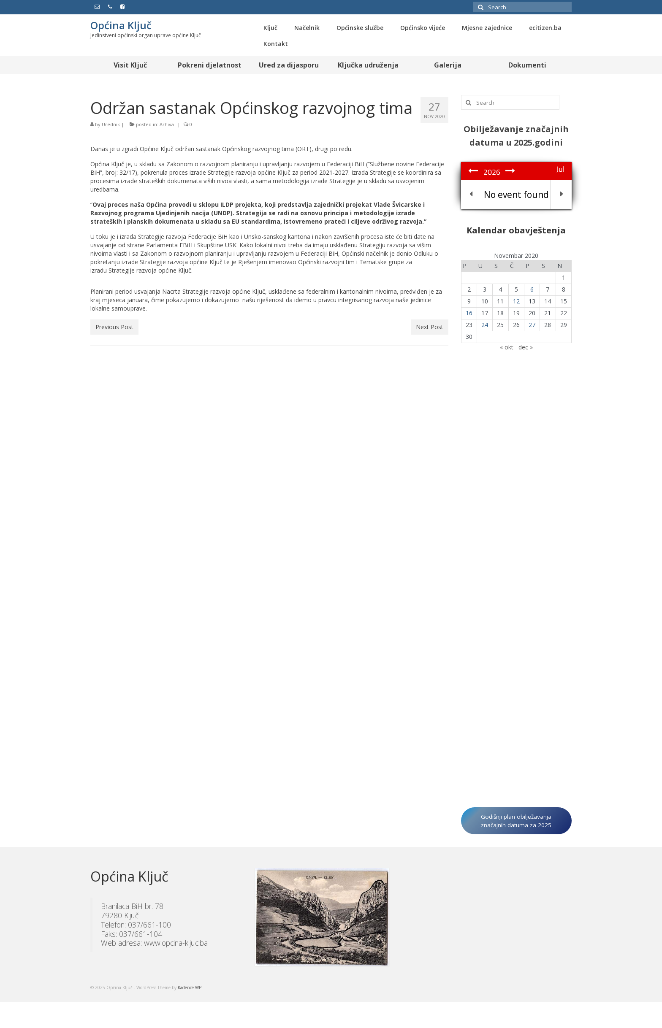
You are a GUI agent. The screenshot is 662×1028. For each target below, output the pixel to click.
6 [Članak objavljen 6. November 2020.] (532, 289)
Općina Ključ (121, 25)
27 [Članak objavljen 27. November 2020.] (532, 325)
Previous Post (114, 327)
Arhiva (167, 124)
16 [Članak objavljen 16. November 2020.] (469, 313)
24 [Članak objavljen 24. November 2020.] (484, 325)
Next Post (429, 327)
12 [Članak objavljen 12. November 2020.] (516, 301)
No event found (516, 194)
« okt (506, 347)
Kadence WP (189, 987)
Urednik (111, 124)
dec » (525, 347)
